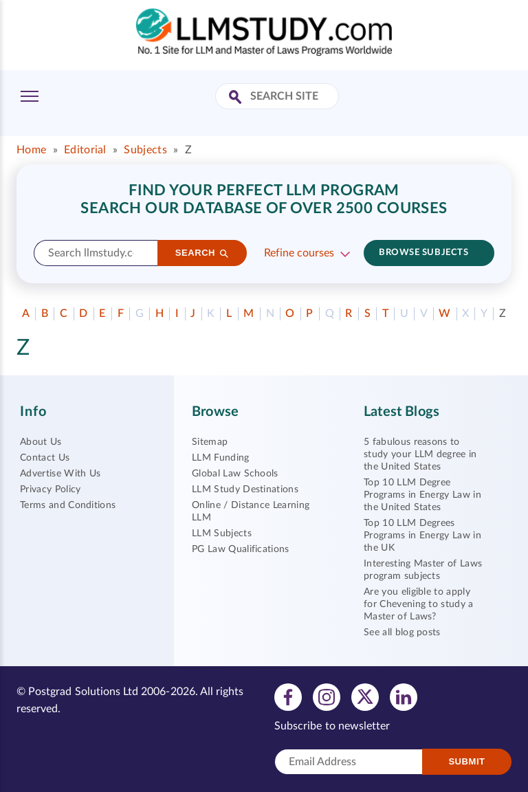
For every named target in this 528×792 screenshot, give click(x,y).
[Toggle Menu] (29, 96)
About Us (41, 442)
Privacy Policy (50, 489)
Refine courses (299, 253)
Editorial (85, 149)
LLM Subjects (222, 533)
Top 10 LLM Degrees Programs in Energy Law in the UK (422, 535)
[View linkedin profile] (403, 696)
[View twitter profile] (365, 696)
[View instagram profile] (326, 696)
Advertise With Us (60, 473)
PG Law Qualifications (240, 549)
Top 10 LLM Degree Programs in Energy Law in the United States (422, 495)
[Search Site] (237, 98)
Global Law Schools (235, 473)
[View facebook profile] (288, 696)
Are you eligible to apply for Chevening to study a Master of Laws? (419, 604)
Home (31, 149)
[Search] (202, 253)
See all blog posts (402, 632)
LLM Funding (221, 458)
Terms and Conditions (68, 505)
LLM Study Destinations (245, 489)
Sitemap (210, 442)
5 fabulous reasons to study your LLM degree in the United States (420, 454)
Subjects (145, 149)
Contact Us (44, 458)
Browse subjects (423, 252)
